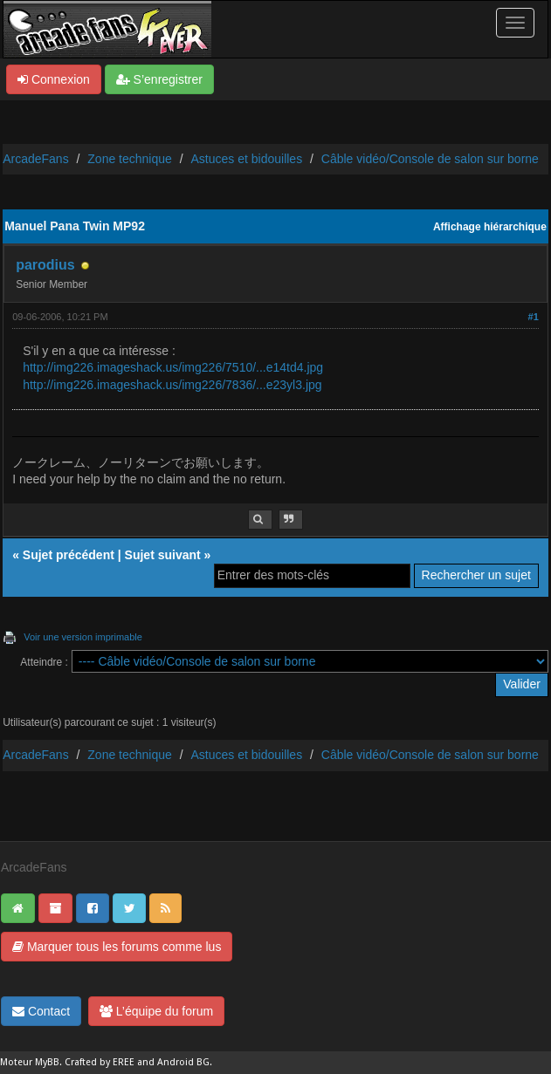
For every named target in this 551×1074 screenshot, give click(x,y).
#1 (533, 316)
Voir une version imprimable (83, 637)
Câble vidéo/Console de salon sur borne (430, 159)
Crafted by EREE (99, 1062)
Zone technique (129, 159)
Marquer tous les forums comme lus (116, 947)
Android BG (183, 1062)
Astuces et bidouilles (247, 159)
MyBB (47, 1062)
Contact (41, 1011)
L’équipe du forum (156, 1011)
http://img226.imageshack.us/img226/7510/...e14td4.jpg (173, 367)
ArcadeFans (35, 159)
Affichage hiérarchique (490, 227)
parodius (45, 264)
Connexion (53, 79)
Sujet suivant (163, 555)
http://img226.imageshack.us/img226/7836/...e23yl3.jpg (172, 385)
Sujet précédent (68, 555)
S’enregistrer (159, 79)
